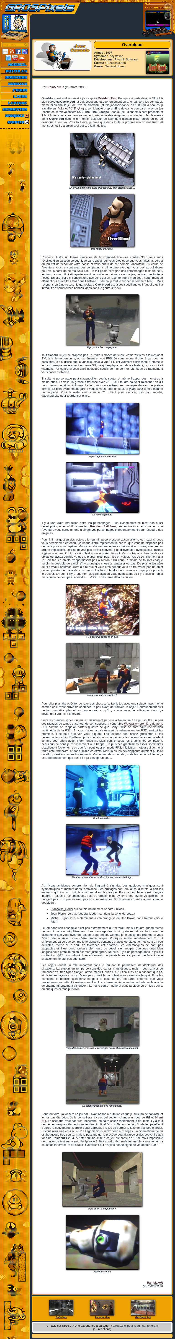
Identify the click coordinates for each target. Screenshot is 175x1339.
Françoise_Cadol (62, 909)
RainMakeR (55, 87)
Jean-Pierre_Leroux (64, 913)
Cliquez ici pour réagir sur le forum (135, 1325)
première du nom (143, 723)
